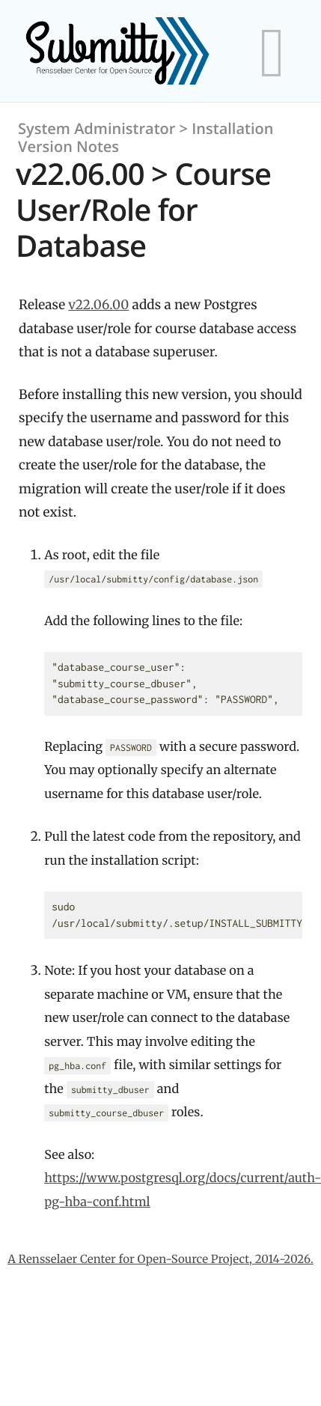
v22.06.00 (98, 304)
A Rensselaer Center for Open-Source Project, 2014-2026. (160, 1260)
